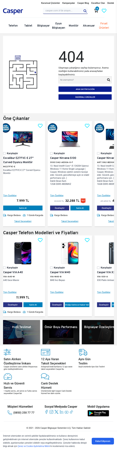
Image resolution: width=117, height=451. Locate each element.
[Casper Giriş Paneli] (112, 10)
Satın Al (25, 208)
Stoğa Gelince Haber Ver (79, 304)
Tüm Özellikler (12, 195)
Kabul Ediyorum (102, 441)
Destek (110, 3)
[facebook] (46, 412)
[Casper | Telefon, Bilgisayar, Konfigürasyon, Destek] (21, 11)
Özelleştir (62, 208)
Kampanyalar (68, 3)
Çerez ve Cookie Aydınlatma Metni (34, 446)
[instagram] (51, 412)
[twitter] (56, 412)
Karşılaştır (14, 153)
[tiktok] (71, 412)
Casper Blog (83, 3)
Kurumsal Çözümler (50, 3)
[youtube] (66, 412)
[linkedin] (61, 412)
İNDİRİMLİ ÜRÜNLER (85, 97)
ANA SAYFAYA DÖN (85, 89)
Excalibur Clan (98, 3)
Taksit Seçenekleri (25, 221)
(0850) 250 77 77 (20, 412)
